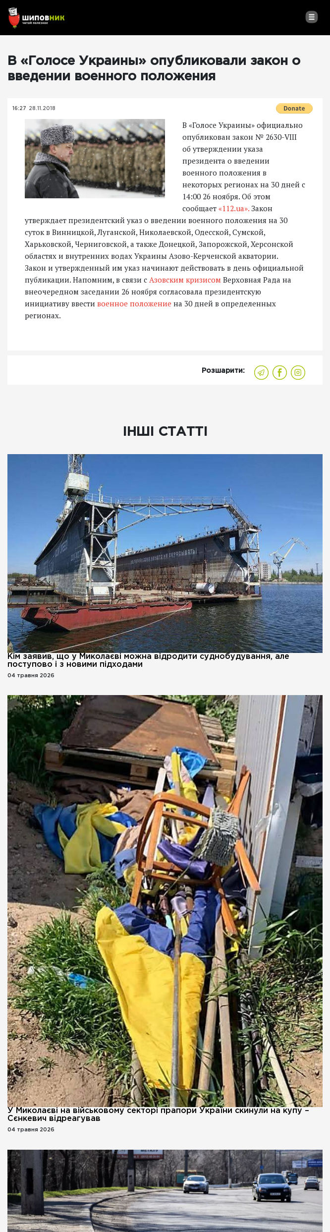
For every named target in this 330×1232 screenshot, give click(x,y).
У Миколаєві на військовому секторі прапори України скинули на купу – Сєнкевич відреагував (158, 1114)
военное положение (135, 303)
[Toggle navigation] (311, 17)
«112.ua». (234, 208)
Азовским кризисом (185, 280)
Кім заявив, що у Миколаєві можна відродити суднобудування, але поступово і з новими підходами (148, 660)
